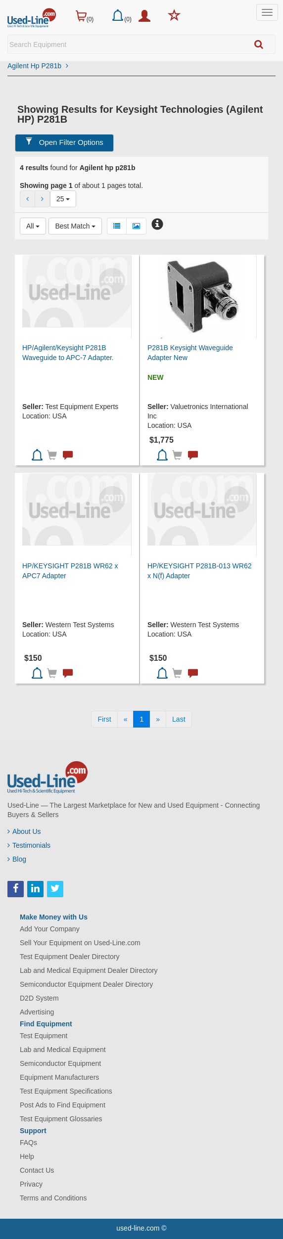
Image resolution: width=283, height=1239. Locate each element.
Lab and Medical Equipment (63, 1050)
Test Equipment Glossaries (61, 1119)
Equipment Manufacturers (59, 1077)
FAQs (28, 1143)
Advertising (37, 1012)
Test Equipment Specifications (66, 1091)
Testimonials (28, 845)
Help (27, 1156)
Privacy (31, 1184)
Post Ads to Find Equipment (62, 1105)
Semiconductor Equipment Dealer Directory (86, 984)
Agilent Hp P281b (37, 66)
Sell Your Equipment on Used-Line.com (80, 943)
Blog (16, 859)
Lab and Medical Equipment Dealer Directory (89, 970)
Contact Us (37, 1170)
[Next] (157, 719)
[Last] (178, 719)
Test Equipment (44, 1036)
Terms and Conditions (53, 1198)
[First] (104, 719)
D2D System (39, 998)
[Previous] (125, 719)
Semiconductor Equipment (60, 1063)
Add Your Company (50, 929)
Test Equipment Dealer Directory (70, 957)
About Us (24, 831)
